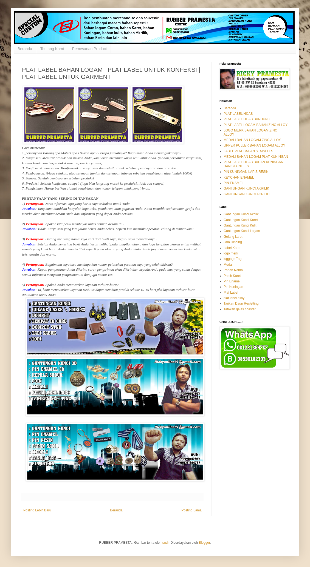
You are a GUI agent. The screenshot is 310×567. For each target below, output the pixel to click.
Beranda (25, 49)
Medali (228, 265)
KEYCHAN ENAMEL (239, 177)
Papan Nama (233, 270)
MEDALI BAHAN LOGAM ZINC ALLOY (252, 140)
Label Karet (232, 248)
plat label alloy (234, 298)
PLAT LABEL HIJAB (238, 114)
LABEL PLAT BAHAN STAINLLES (248, 151)
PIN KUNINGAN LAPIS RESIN (246, 172)
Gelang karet (233, 237)
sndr (165, 543)
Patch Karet (232, 276)
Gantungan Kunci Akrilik (241, 214)
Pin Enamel (232, 281)
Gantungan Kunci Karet (241, 220)
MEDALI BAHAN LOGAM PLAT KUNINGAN (256, 157)
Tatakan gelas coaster (240, 309)
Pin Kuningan (233, 287)
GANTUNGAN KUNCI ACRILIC (246, 194)
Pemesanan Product (89, 49)
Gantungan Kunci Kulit (240, 225)
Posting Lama (192, 510)
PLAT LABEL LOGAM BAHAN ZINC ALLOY (256, 125)
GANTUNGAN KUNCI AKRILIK (246, 188)
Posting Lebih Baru (37, 510)
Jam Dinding (233, 242)
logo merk (231, 253)
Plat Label (231, 292)
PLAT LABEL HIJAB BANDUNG (247, 119)
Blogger (204, 543)
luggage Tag (232, 259)
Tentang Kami (52, 49)
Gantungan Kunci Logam (242, 231)
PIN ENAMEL (234, 183)
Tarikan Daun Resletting (241, 303)
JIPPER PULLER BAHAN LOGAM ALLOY (254, 145)
